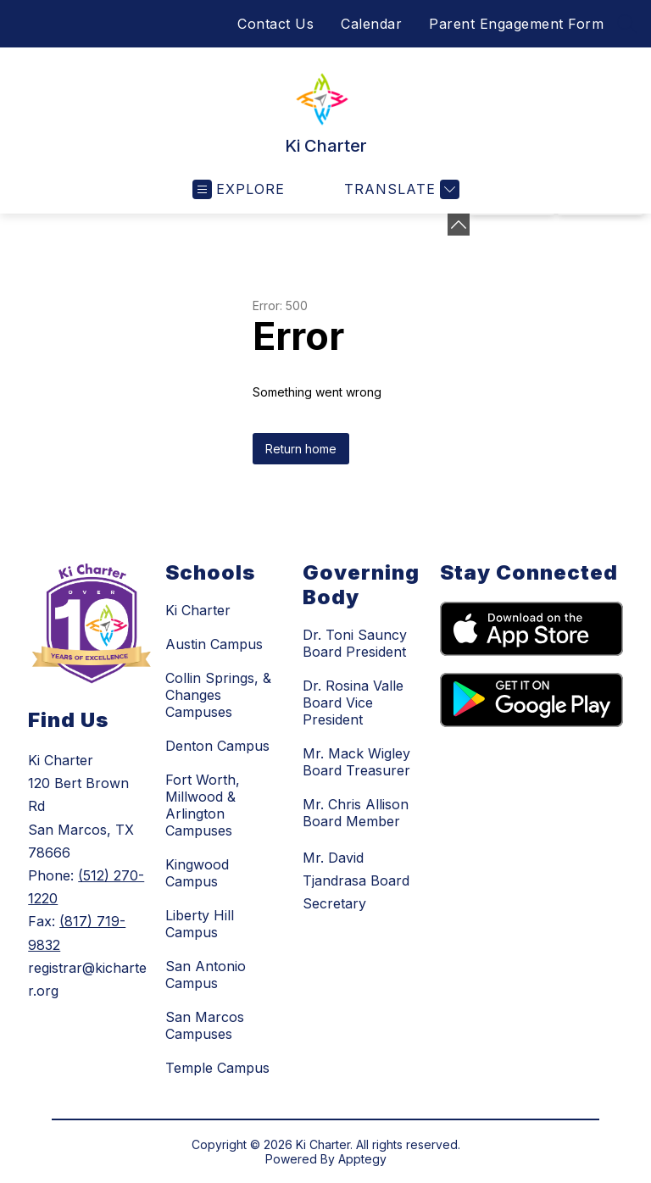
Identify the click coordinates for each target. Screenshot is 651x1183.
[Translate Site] (399, 189)
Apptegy (362, 1159)
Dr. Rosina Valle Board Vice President (353, 702)
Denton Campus (217, 745)
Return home (301, 449)
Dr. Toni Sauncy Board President (355, 643)
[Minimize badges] (459, 225)
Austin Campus (214, 644)
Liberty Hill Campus (199, 924)
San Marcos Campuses (204, 1025)
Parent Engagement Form (516, 23)
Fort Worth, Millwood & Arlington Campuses (202, 805)
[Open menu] (238, 189)
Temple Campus (217, 1067)
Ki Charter (198, 610)
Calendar (371, 23)
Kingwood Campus (197, 873)
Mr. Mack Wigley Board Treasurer (356, 762)
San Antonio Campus (205, 974)
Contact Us (275, 23)
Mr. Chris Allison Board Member (356, 813)
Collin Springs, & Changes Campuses (218, 694)
